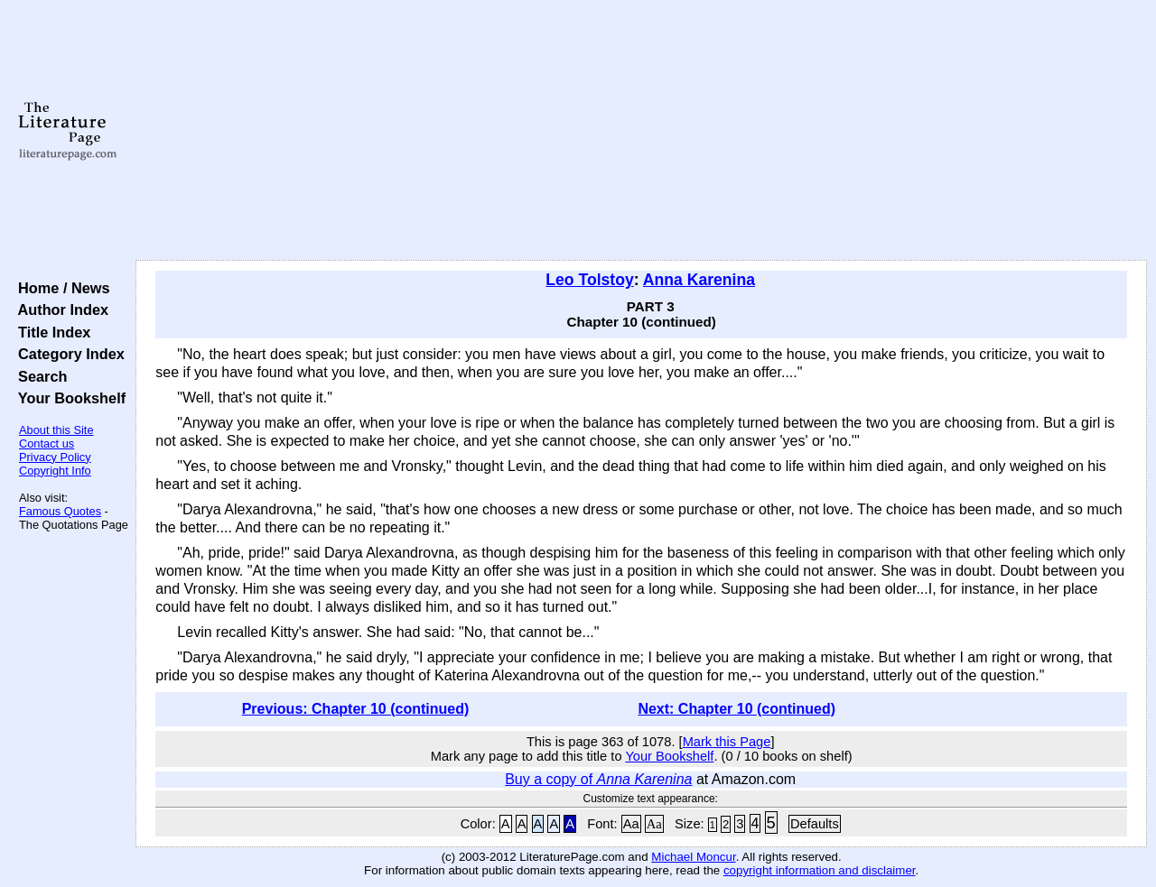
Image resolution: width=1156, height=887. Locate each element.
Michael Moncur (693, 857)
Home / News (60, 288)
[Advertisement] (641, 131)
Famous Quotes (60, 511)
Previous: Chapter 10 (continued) (356, 708)
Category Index (67, 354)
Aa (631, 824)
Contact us (46, 443)
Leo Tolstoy (589, 280)
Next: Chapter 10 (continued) (736, 708)
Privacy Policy (55, 457)
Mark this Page (727, 742)
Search (38, 376)
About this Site (56, 430)
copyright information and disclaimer (819, 870)
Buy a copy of (598, 779)
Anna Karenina (699, 280)
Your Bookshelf (68, 398)
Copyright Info (55, 470)
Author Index (59, 309)
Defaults (814, 824)
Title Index (50, 332)
